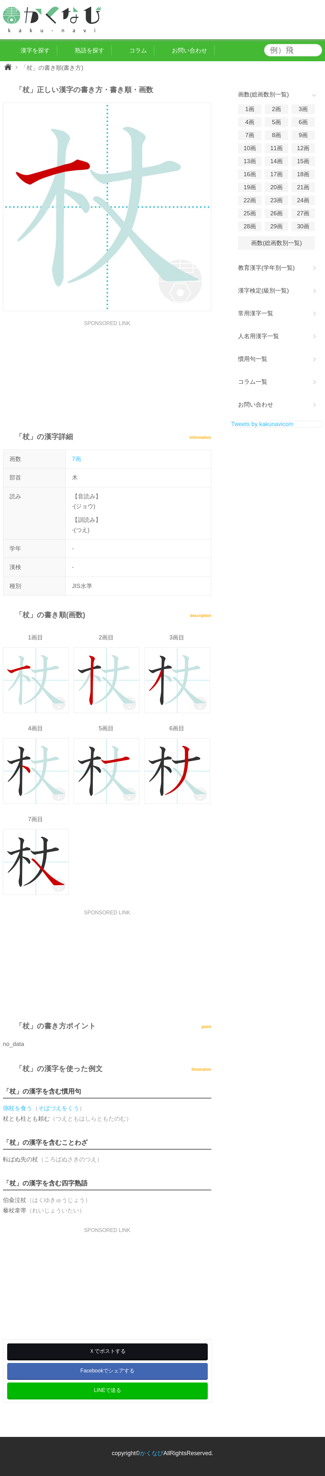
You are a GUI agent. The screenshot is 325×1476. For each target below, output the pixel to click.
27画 (303, 213)
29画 (276, 226)
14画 (276, 161)
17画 (276, 174)
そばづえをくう (58, 1108)
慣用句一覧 (252, 359)
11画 (276, 148)
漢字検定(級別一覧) (263, 290)
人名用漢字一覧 (258, 336)
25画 (250, 213)
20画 (276, 187)
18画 (303, 174)
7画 (76, 459)
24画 (303, 200)
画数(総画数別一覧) (276, 243)
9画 (303, 135)
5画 (276, 122)
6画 (303, 122)
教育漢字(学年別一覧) (266, 268)
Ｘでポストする (107, 1351)
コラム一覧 (252, 382)
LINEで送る (107, 1390)
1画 (249, 109)
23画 (276, 200)
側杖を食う (17, 1108)
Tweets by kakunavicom (262, 424)
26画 (276, 213)
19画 (250, 187)
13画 (250, 161)
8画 (276, 135)
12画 (303, 148)
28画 (250, 226)
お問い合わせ (255, 404)
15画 (303, 161)
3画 (303, 109)
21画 (303, 187)
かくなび (151, 1453)
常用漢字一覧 (255, 313)
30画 (303, 226)
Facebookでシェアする (107, 1370)
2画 (276, 109)
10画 (250, 148)
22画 (250, 200)
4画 (249, 122)
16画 (250, 174)
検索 (315, 50)
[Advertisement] (107, 371)
